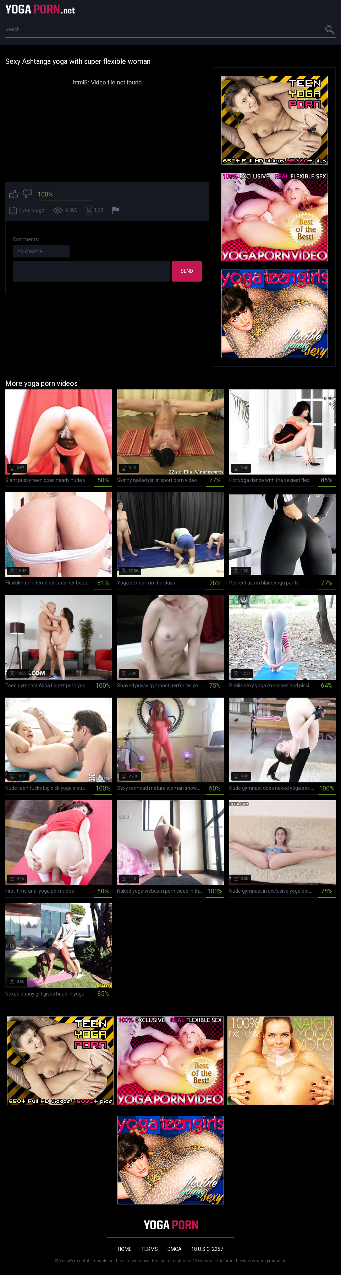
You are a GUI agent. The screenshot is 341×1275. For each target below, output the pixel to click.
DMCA (174, 1249)
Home (125, 1249)
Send (187, 271)
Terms (149, 1249)
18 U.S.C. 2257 (207, 1249)
